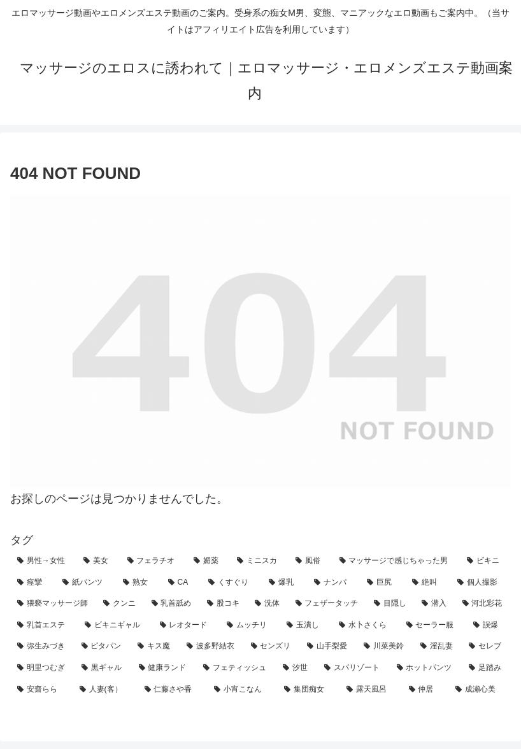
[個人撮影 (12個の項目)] (481, 582)
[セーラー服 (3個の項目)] (433, 625)
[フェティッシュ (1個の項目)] (236, 668)
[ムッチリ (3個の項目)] (249, 625)
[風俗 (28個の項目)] (310, 561)
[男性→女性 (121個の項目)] (43, 561)
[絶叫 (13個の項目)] (427, 582)
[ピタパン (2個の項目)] (103, 646)
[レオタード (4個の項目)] (186, 625)
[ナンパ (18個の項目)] (333, 582)
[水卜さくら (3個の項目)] (365, 625)
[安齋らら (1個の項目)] (41, 689)
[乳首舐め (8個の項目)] (172, 603)
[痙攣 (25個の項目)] (32, 582)
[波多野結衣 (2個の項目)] (212, 646)
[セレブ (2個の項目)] (486, 646)
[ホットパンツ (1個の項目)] (425, 668)
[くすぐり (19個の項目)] (231, 582)
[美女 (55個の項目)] (98, 561)
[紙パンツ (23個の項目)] (86, 582)
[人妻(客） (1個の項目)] (105, 689)
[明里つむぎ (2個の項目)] (42, 668)
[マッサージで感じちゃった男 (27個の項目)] (396, 561)
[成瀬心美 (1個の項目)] (480, 689)
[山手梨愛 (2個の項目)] (328, 646)
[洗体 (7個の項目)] (268, 603)
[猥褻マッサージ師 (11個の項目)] (53, 603)
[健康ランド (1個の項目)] (164, 668)
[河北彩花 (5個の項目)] (483, 603)
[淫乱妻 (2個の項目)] (438, 646)
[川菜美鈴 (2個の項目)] (385, 646)
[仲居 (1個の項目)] (425, 689)
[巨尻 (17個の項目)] (382, 582)
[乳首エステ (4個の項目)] (43, 625)
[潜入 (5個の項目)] (434, 603)
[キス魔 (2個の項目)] (155, 646)
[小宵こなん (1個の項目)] (242, 689)
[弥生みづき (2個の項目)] (42, 646)
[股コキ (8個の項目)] (223, 603)
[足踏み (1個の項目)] (486, 668)
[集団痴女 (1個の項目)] (308, 689)
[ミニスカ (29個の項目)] (259, 561)
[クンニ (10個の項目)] (120, 603)
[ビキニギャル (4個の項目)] (115, 625)
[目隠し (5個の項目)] (390, 603)
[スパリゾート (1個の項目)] (353, 668)
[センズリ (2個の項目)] (272, 646)
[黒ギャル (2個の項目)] (103, 668)
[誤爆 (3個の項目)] (488, 625)
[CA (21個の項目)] (181, 582)
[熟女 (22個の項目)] (138, 582)
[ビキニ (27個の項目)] (485, 561)
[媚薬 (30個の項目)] (208, 561)
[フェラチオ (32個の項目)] (153, 561)
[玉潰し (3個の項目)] (306, 625)
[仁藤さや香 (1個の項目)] (172, 689)
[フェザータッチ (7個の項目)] (328, 603)
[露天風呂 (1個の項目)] (371, 689)
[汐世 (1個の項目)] (296, 668)
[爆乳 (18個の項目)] (284, 582)
